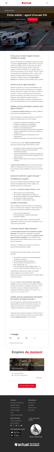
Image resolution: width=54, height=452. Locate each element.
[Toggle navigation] (6, 3)
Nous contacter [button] (15, 423)
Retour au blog (9, 10)
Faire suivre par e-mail (15, 343)
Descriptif (39, 377)
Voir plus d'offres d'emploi (27, 385)
